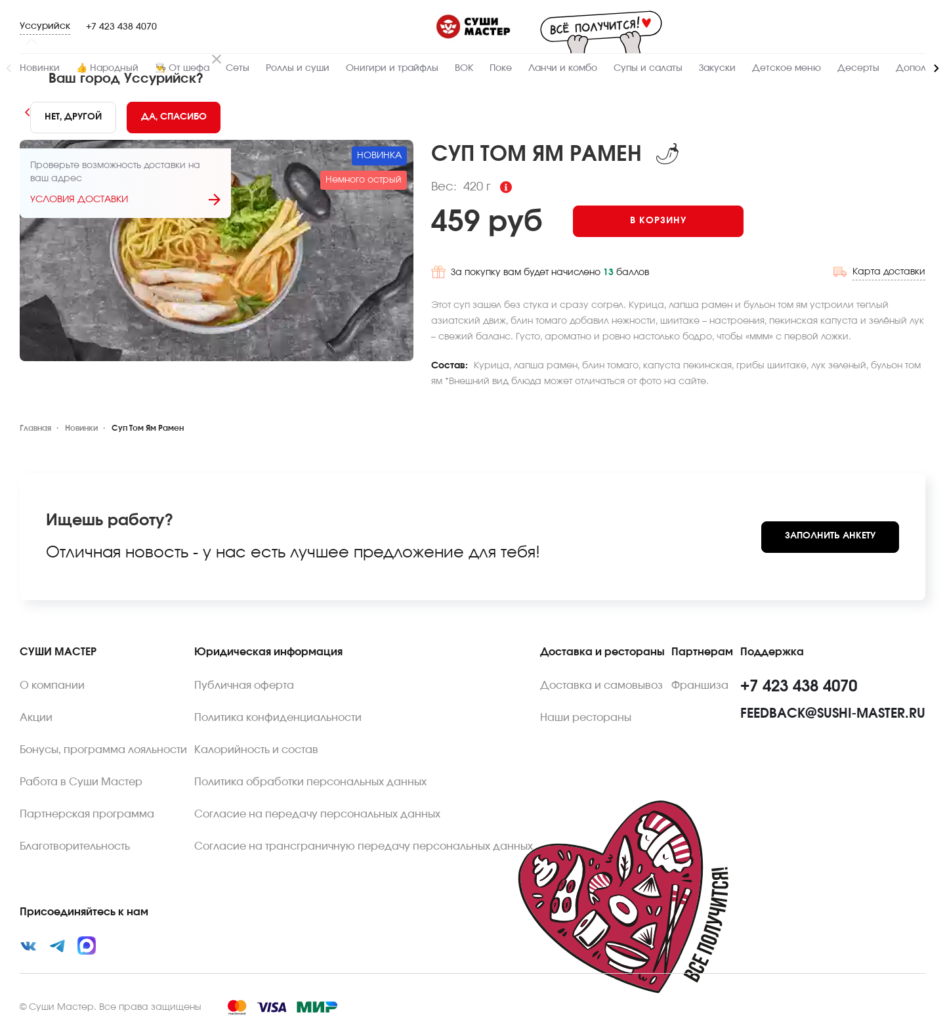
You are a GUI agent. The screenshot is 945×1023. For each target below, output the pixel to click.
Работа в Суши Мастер (81, 780)
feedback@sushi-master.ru (832, 711)
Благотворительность (75, 844)
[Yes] (174, 117)
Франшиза (699, 683)
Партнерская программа (87, 812)
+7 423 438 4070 (121, 27)
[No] (73, 117)
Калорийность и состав (256, 748)
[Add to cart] (664, 221)
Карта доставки (888, 269)
